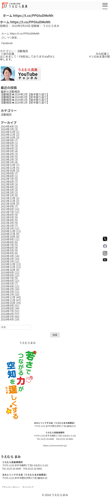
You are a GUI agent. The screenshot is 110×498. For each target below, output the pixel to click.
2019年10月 (8, 270)
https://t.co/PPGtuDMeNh (24, 33)
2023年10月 (8, 137)
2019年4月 (7, 286)
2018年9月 (7, 306)
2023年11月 (8, 135)
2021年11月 (8, 201)
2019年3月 (7, 289)
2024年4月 (7, 126)
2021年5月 (7, 217)
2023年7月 (7, 146)
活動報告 (22, 51)
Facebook (7, 43)
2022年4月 (7, 187)
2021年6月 (7, 215)
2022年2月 (7, 192)
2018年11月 (8, 300)
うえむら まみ (11, 456)
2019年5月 (7, 283)
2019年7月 (7, 278)
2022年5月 (7, 184)
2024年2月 (7, 129)
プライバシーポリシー (11, 487)
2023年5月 (7, 151)
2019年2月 (7, 292)
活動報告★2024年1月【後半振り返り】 (25, 100)
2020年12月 (8, 231)
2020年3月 (7, 256)
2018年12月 (8, 297)
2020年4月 (7, 253)
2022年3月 (7, 190)
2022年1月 (7, 195)
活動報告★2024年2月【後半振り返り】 (25, 94)
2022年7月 (7, 179)
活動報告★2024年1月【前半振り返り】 (25, 102)
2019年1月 (7, 294)
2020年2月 (7, 259)
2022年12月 (8, 165)
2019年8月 (7, 275)
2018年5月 (7, 317)
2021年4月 (7, 220)
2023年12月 (8, 132)
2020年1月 (7, 261)
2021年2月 (7, 226)
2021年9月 (7, 206)
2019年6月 (7, 281)
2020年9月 (7, 239)
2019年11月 (8, 267)
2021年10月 (8, 204)
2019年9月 (7, 272)
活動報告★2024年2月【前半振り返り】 (25, 97)
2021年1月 (7, 228)
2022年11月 (8, 168)
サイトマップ (28, 487)
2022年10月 (8, 170)
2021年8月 (7, 209)
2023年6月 (7, 148)
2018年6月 (7, 314)
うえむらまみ (51, 26)
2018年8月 (7, 308)
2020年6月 (7, 248)
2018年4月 (7, 319)
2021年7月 (7, 212)
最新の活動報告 (10, 91)
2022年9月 (7, 173)
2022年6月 (7, 182)
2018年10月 (8, 303)
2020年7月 (7, 245)
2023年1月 (7, 162)
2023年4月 (7, 154)
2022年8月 (7, 176)
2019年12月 (8, 264)
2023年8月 (7, 143)
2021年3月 (7, 223)
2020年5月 (7, 250)
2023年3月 (7, 157)
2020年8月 (7, 242)
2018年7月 (7, 311)
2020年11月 (8, 234)
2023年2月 (7, 159)
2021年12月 (8, 198)
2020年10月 (8, 237)
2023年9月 (7, 140)
